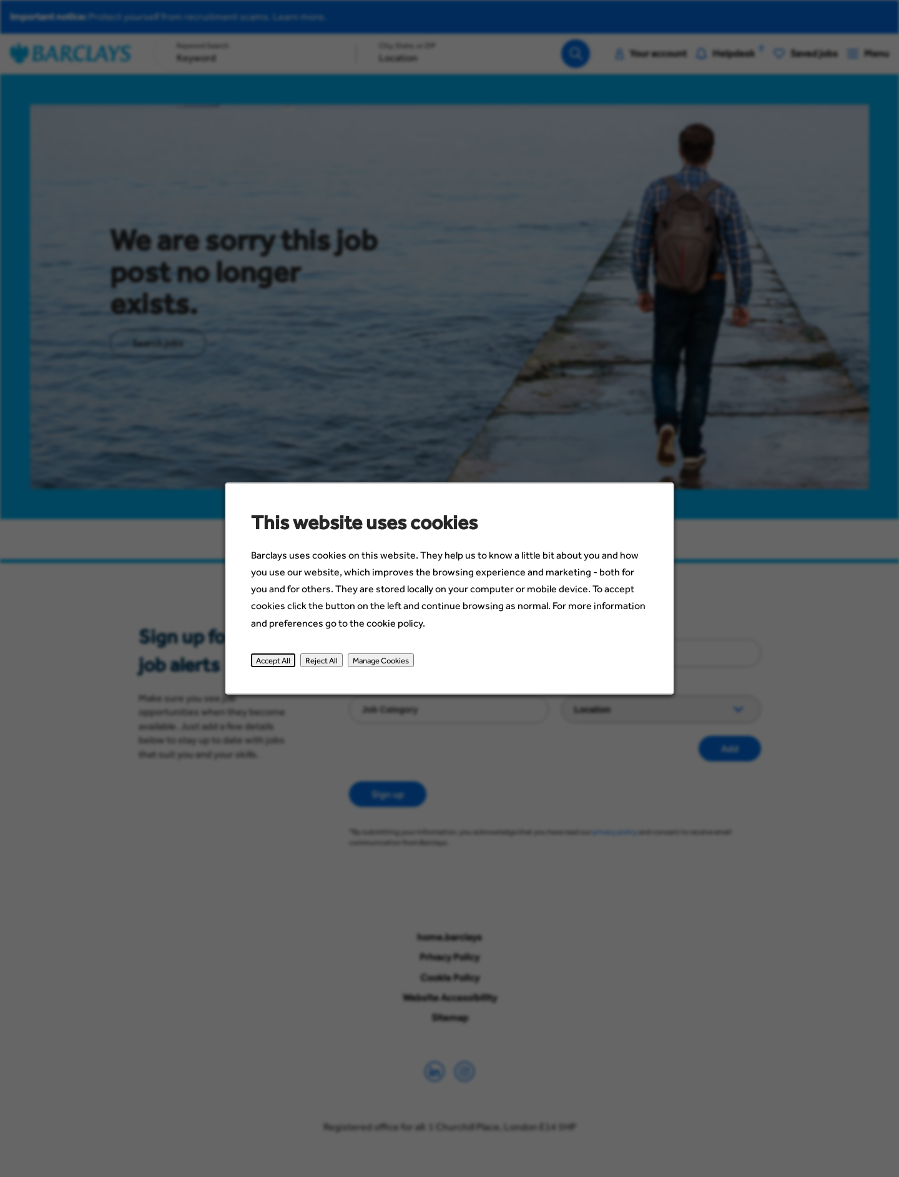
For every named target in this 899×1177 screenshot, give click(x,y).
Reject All (323, 662)
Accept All (276, 662)
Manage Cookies (382, 662)
